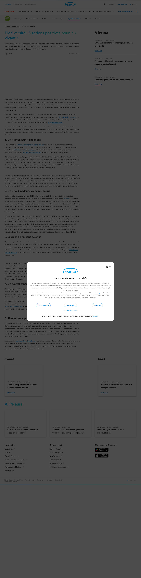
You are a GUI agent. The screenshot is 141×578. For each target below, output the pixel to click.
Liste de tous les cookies (70, 310)
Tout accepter (70, 305)
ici (99, 293)
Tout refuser (97, 305)
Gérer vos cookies (43, 305)
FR (107, 266)
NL (110, 266)
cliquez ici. (96, 316)
